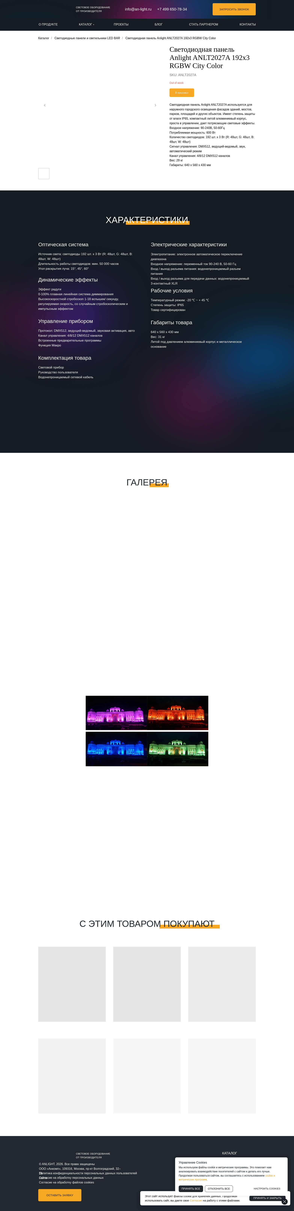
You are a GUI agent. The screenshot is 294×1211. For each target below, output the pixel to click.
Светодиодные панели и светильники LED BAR (87, 38)
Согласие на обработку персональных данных (71, 1177)
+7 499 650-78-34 (172, 9)
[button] (234, 9)
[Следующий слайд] (155, 105)
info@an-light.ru (138, 9)
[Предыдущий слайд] (45, 105)
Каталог (43, 38)
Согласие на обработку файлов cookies (66, 1182)
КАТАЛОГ (229, 1153)
